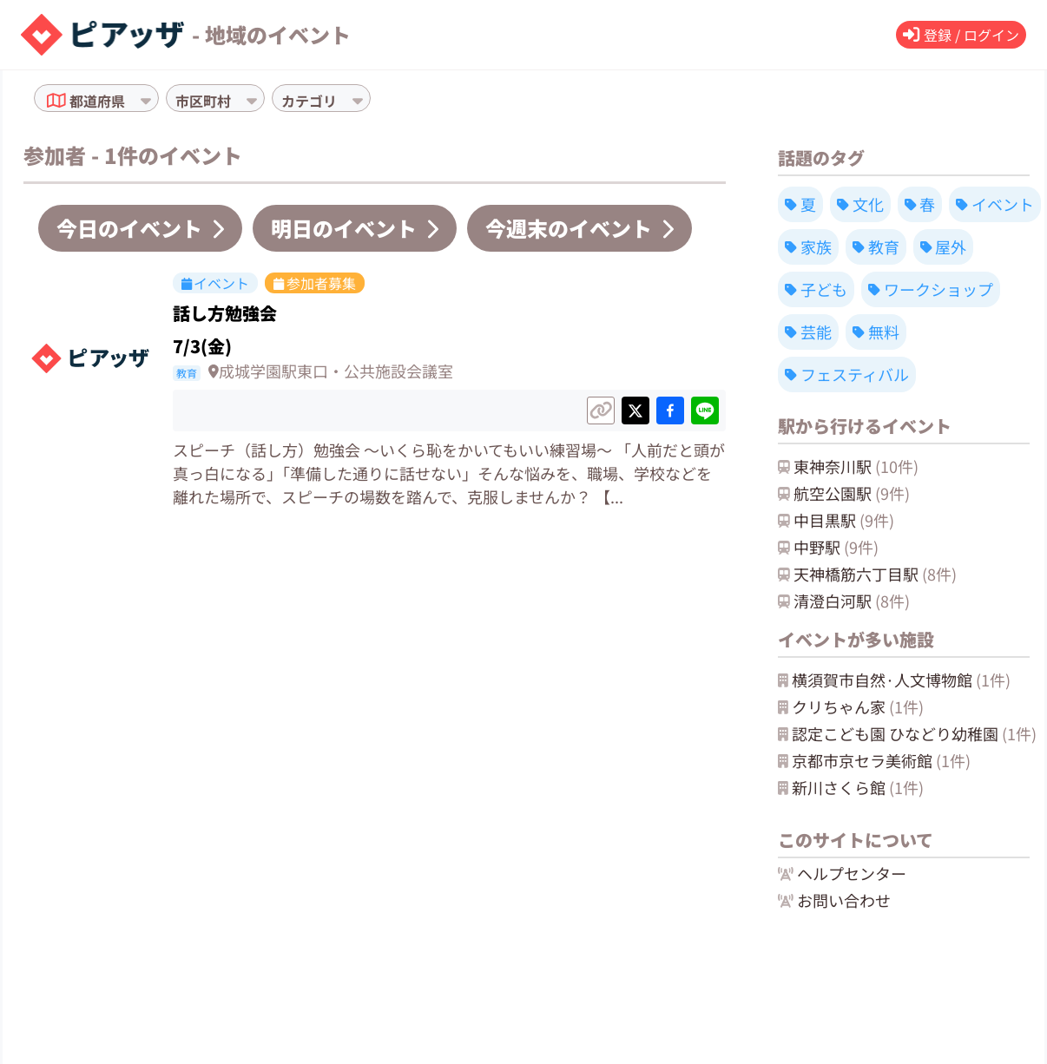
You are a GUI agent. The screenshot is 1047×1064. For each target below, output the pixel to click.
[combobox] (130, 100)
